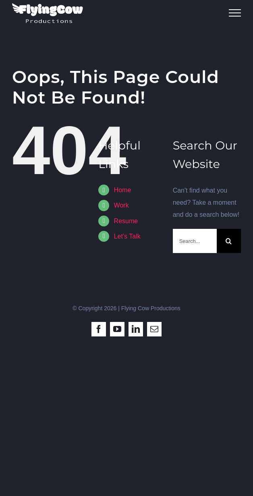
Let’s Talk (127, 236)
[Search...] (195, 241)
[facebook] (98, 329)
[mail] (154, 329)
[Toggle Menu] (235, 13)
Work (121, 205)
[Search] (229, 241)
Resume (126, 221)
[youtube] (117, 329)
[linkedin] (136, 329)
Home (122, 190)
